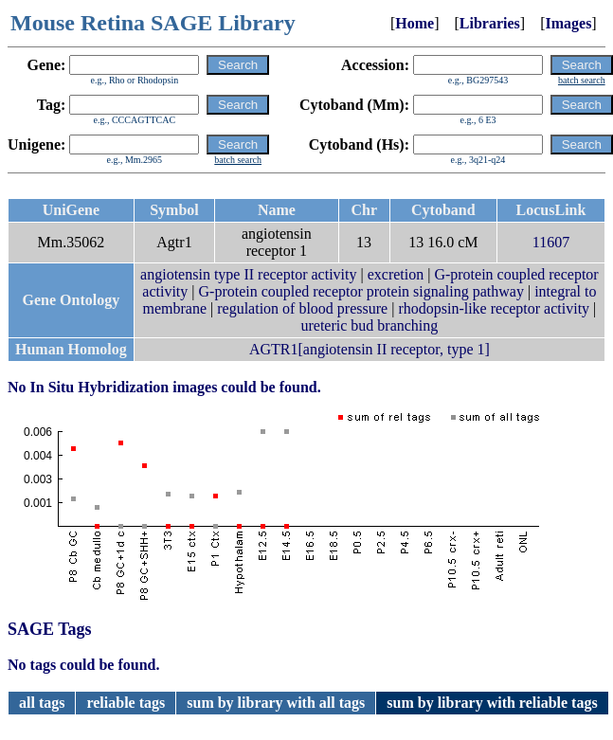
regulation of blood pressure (302, 308)
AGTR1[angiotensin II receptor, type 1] (369, 349)
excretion (396, 274)
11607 (550, 242)
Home (414, 23)
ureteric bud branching (369, 325)
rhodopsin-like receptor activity (493, 308)
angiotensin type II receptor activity (248, 274)
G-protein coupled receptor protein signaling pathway (361, 291)
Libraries (490, 23)
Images (568, 23)
